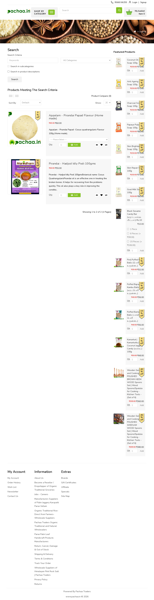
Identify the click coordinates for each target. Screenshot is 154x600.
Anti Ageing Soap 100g (132, 83)
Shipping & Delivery (43, 554)
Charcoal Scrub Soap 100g (134, 105)
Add (76, 144)
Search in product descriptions (24, 71)
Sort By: (12, 102)
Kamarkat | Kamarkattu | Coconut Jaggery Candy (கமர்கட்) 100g (135, 345)
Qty (50, 144)
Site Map (65, 496)
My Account (13, 478)
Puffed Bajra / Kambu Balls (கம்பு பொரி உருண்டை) (133, 289)
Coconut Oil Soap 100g (132, 61)
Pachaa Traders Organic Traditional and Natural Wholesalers (46, 526)
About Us (38, 478)
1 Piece (132, 229)
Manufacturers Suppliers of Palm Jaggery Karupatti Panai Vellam (46, 502)
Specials (65, 491)
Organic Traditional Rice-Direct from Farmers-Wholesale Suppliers (46, 514)
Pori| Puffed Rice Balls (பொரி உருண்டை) (135, 262)
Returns (38, 584)
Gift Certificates (68, 482)
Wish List (12, 487)
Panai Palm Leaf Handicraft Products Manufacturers (44, 538)
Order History (14, 482)
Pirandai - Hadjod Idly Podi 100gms (72, 163)
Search (119, 10)
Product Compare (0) (101, 96)
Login (134, 2)
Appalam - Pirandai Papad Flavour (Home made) (76, 117)
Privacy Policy (40, 579)
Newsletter (13, 491)
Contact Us (13, 496)
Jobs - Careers (41, 494)
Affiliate (65, 487)
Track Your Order (42, 563)
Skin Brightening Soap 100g (135, 148)
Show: (98, 102)
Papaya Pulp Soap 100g (133, 126)
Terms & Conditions (43, 558)
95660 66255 (121, 2)
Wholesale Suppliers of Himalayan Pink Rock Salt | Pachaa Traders (46, 571)
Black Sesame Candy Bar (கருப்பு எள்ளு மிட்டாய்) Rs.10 (134, 216)
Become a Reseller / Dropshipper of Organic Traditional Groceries (45, 486)
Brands (64, 478)
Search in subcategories (21, 66)
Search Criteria (15, 55)
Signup (143, 2)
